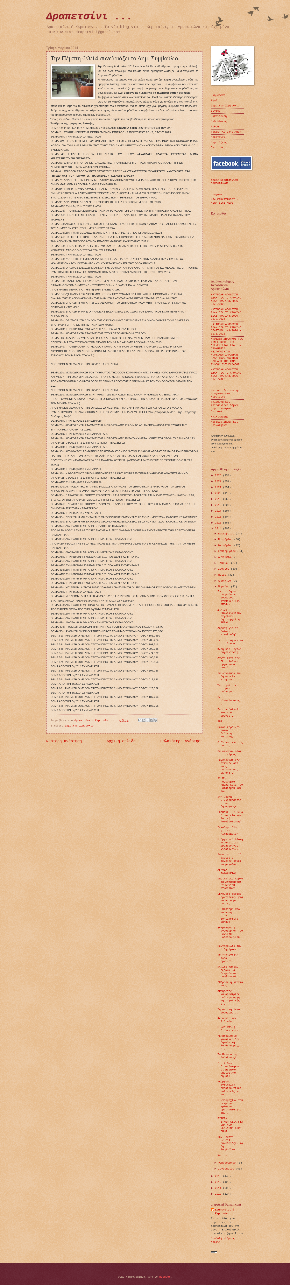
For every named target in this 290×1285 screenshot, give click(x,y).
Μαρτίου (224, 586)
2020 (219, 493)
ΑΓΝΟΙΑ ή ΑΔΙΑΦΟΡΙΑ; (227, 871)
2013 (219, 1176)
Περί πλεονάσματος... (230, 700)
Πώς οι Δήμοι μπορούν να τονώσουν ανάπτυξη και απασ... (229, 598)
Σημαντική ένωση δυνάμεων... (229, 1011)
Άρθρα (215, 126)
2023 (219, 475)
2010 (219, 1193)
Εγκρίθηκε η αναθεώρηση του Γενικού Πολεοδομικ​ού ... (230, 934)
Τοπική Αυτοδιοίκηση (226, 131)
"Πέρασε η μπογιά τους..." (230, 984)
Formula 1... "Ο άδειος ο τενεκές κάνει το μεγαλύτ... (229, 859)
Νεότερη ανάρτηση (64, 741)
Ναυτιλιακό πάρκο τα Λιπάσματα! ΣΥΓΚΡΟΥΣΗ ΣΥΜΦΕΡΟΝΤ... (230, 883)
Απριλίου (225, 580)
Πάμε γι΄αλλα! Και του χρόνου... (228, 712)
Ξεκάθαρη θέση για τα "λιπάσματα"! (229, 830)
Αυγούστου (226, 557)
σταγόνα (216, 194)
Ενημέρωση (218, 95)
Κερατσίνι (218, 137)
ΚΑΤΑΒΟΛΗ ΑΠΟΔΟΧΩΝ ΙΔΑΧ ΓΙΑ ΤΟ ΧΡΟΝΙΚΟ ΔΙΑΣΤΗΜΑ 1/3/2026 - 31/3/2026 (226, 299)
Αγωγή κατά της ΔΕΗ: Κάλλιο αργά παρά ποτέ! (229, 662)
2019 (219, 499)
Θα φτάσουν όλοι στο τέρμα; (229, 753)
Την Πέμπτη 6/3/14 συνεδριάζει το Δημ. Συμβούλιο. (230, 1143)
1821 (221, 721)
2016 (219, 516)
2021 (219, 487)
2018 (219, 505)
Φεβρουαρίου (227, 1162)
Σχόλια (215, 100)
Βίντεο (215, 110)
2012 (219, 1182)
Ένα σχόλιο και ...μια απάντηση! (229, 688)
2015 (219, 522)
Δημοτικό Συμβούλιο (79, 725)
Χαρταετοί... (227, 1155)
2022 (219, 481)
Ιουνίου (224, 568)
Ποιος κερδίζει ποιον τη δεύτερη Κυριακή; (229, 732)
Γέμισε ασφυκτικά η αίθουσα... (230, 642)
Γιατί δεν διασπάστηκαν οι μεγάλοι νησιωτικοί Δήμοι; (229, 1070)
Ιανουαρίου (227, 1168)
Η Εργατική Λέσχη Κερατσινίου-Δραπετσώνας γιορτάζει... (230, 844)
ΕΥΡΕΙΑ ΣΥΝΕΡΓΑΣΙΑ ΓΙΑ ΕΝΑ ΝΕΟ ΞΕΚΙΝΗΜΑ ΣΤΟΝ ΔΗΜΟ (230, 1125)
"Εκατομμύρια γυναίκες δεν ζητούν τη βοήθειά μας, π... (229, 1042)
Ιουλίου (224, 563)
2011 (219, 1188)
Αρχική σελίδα (121, 741)
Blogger (164, 1276)
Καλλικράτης (219, 416)
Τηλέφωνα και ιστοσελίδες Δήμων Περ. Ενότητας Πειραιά (224, 406)
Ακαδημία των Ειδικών (227, 1020)
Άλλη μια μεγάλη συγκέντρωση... (230, 651)
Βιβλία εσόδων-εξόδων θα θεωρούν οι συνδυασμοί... (229, 971)
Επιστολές (218, 147)
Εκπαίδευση (219, 116)
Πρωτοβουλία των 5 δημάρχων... (229, 948)
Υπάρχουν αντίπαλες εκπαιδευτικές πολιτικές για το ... (229, 1088)
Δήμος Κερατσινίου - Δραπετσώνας (226, 181)
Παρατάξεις (219, 142)
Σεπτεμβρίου (227, 551)
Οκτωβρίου (226, 545)
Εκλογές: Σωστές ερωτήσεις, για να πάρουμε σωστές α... (230, 898)
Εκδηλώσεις (219, 121)
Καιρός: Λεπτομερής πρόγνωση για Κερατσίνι (225, 393)
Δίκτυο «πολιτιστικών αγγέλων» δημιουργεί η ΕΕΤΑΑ (229, 616)
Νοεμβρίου (226, 539)
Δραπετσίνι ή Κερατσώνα (224, 1211)
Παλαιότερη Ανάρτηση (181, 741)
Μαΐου (223, 574)
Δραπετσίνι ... (89, 16)
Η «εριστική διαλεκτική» (228, 1029)
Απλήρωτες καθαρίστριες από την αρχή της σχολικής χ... (229, 997)
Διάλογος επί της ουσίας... (230, 744)
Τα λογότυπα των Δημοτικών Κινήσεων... (229, 676)
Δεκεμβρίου (227, 533)
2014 (219, 528)
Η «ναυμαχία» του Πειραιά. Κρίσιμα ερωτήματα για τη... (230, 1107)
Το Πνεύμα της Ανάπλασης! (228, 1056)
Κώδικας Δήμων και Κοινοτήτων (224, 423)
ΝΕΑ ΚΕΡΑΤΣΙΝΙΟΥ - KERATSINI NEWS (224, 201)
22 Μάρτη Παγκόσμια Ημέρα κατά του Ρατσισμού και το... (230, 785)
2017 (219, 510)
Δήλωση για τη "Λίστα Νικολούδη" (228, 631)
